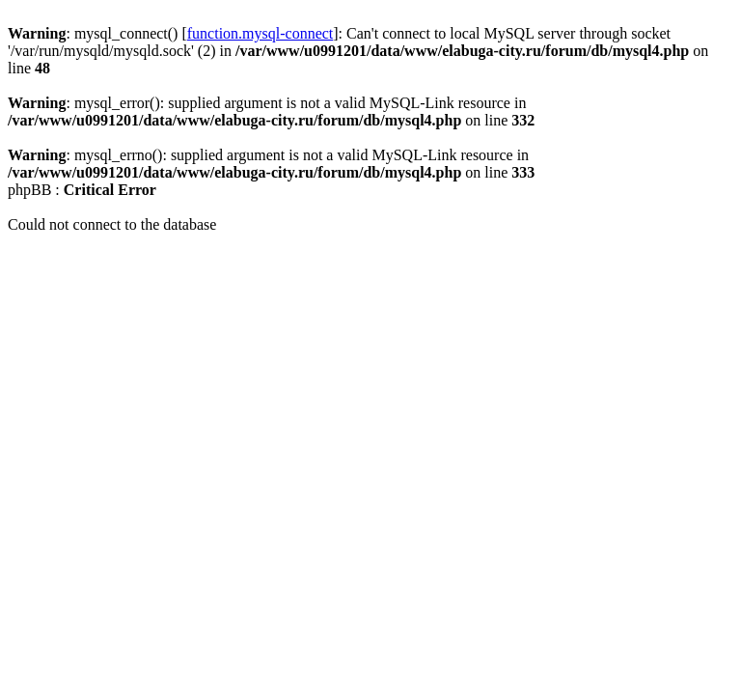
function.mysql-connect (260, 33)
